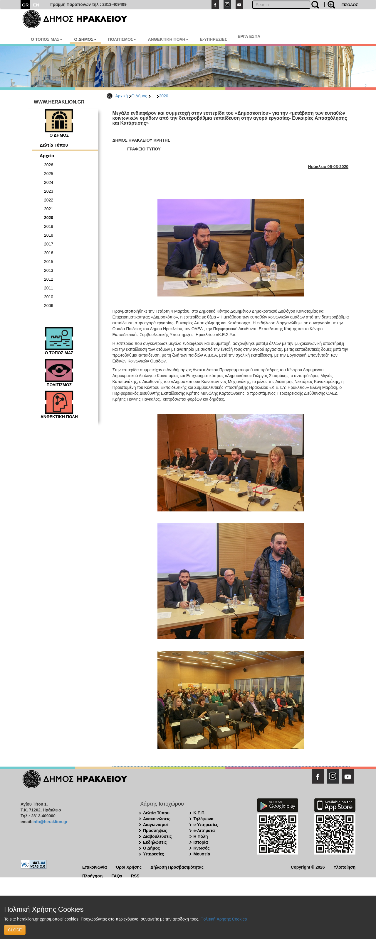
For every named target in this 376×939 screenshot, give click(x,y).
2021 (48, 208)
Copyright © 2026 (308, 867)
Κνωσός (202, 848)
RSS (135, 875)
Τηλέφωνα (204, 818)
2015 (48, 261)
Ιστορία (201, 842)
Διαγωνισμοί (155, 824)
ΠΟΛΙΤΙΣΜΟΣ (122, 39)
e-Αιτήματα (204, 830)
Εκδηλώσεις (155, 842)
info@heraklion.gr (49, 821)
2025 (48, 173)
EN (36, 4)
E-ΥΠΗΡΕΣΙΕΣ (213, 39)
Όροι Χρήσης (129, 867)
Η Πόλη (201, 836)
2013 (48, 270)
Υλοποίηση (344, 867)
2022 (48, 200)
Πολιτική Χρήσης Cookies (223, 919)
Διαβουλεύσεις (157, 836)
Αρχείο (47, 155)
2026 (48, 164)
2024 (48, 182)
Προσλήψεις (155, 830)
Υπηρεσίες (153, 854)
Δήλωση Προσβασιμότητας (177, 867)
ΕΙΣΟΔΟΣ (349, 5)
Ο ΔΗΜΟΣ (85, 39)
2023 (48, 191)
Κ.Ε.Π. (200, 813)
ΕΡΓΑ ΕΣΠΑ (249, 36)
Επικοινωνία (94, 867)
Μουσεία (202, 854)
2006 (48, 305)
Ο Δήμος (139, 96)
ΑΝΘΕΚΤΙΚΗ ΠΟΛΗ (168, 39)
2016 (48, 252)
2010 (48, 296)
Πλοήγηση (92, 875)
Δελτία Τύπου (54, 145)
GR (25, 4)
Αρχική (121, 96)
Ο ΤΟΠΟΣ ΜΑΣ (46, 39)
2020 (163, 96)
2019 (48, 226)
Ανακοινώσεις (156, 818)
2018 (48, 235)
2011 (48, 288)
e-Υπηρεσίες (206, 824)
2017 (48, 244)
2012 (48, 279)
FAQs (116, 875)
